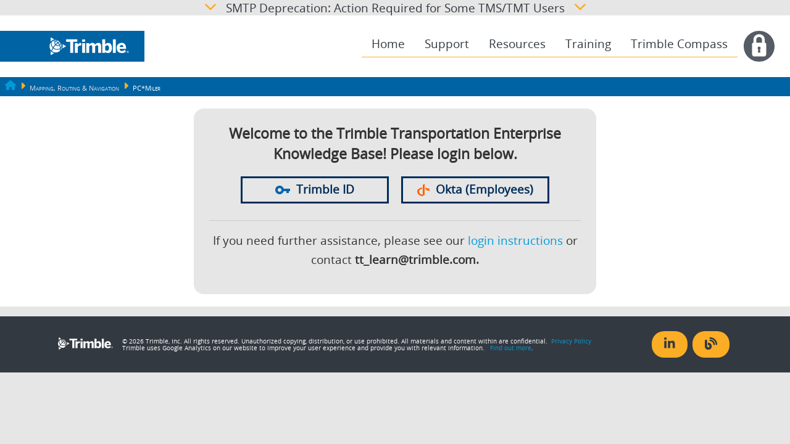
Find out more (510, 347)
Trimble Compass (679, 44)
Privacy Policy (571, 341)
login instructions (515, 240)
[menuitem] (388, 44)
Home (388, 44)
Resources (517, 44)
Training (588, 44)
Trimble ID (314, 189)
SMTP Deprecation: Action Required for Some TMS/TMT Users (395, 7)
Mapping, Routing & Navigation (74, 88)
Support (447, 44)
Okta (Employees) (475, 189)
